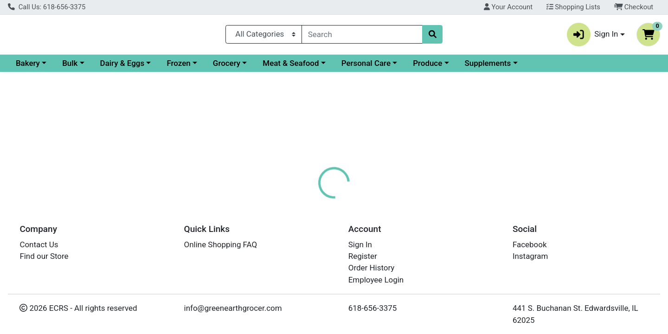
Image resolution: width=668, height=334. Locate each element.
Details (304, 202)
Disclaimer (348, 202)
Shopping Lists (573, 7)
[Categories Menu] (263, 36)
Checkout (634, 7)
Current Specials (45, 66)
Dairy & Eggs (202, 66)
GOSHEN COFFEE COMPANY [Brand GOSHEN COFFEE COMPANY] (421, 260)
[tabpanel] (473, 258)
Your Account (508, 7)
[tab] (304, 201)
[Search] (362, 36)
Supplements (568, 66)
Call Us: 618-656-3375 (46, 7)
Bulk (150, 66)
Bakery (108, 66)
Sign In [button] (592, 36)
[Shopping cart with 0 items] (648, 36)
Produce (507, 66)
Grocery (307, 66)
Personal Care (446, 66)
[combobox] (362, 36)
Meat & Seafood (371, 66)
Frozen (258, 66)
